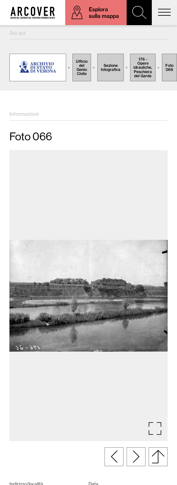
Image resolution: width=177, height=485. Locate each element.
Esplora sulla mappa (104, 12)
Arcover (32, 12)
